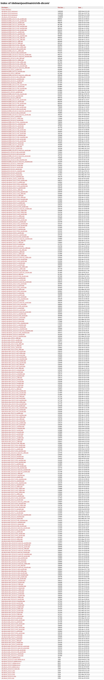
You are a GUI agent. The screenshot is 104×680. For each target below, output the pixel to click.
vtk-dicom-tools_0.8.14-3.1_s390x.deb (13, 597)
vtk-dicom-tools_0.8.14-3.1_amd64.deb (13, 496)
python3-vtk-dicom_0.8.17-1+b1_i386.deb (14, 240)
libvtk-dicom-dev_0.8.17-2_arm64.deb (12, 385)
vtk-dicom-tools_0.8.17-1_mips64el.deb (13, 484)
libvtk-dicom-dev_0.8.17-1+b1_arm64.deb (14, 409)
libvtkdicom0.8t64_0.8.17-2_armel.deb (13, 144)
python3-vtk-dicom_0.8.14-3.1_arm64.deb (14, 280)
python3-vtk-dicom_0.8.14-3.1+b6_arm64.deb (15, 270)
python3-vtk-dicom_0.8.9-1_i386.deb (12, 190)
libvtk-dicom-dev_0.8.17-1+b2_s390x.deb (13, 353)
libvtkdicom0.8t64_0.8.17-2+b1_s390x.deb (14, 64)
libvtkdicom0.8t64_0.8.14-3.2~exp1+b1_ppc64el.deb (17, 56)
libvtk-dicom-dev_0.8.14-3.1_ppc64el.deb (13, 580)
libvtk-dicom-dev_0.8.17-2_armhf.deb (12, 372)
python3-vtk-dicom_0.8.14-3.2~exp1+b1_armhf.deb (16, 302)
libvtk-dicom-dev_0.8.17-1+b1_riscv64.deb (14, 411)
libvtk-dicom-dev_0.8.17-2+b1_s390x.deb (13, 402)
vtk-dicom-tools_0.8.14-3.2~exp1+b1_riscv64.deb (16, 528)
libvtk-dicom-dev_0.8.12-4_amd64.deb (13, 606)
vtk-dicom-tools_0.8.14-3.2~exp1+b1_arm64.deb (16, 552)
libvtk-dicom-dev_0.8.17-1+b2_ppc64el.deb (14, 357)
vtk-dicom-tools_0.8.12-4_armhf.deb (12, 618)
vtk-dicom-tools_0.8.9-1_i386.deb (11, 338)
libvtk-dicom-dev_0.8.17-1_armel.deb (12, 436)
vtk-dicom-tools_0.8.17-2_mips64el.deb (13, 481)
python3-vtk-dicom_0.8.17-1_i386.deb (12, 242)
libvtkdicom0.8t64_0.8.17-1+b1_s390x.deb (14, 47)
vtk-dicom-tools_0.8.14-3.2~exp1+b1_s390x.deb (15, 501)
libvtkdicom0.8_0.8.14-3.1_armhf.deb (12, 167)
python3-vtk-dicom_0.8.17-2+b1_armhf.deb (14, 287)
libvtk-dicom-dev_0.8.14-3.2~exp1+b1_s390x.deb (16, 563)
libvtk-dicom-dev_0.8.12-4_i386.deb (12, 614)
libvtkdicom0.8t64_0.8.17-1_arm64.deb (13, 105)
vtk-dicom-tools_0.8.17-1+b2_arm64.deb (13, 530)
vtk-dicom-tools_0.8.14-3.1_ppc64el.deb (13, 475)
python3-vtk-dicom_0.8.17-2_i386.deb (12, 195)
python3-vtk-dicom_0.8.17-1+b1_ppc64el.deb (15, 223)
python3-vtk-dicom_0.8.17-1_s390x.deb (13, 253)
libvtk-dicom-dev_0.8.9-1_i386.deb (11, 640)
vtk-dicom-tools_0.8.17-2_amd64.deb (12, 413)
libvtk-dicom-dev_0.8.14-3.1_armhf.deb (13, 593)
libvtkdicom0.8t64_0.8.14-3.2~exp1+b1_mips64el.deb (17, 161)
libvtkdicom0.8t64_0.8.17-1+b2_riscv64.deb (14, 88)
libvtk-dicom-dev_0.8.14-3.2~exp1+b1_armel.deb (16, 556)
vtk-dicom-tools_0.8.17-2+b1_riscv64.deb (13, 507)
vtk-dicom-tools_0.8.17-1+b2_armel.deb (13, 623)
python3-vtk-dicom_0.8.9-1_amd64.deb (13, 178)
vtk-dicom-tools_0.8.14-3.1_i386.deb (12, 473)
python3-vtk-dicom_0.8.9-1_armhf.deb (12, 246)
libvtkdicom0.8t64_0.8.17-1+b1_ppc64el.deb (14, 35)
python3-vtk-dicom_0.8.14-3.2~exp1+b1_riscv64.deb (17, 272)
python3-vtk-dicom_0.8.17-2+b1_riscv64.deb (14, 231)
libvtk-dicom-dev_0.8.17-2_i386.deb (12, 377)
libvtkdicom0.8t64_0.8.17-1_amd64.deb (13, 32)
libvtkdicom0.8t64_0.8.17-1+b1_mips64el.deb (15, 122)
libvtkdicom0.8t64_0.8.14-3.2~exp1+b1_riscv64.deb (16, 111)
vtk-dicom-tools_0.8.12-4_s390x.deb (12, 539)
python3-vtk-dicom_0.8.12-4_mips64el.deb (14, 336)
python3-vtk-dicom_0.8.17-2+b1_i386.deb (14, 197)
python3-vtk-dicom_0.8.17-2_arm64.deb (13, 218)
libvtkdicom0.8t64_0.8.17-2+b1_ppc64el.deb (14, 28)
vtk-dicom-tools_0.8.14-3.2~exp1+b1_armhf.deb (15, 646)
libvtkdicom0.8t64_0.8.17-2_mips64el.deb (14, 135)
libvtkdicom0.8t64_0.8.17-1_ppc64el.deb (13, 34)
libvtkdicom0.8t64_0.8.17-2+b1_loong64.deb (14, 66)
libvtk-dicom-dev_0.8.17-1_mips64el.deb (13, 428)
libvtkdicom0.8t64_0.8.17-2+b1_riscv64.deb (14, 94)
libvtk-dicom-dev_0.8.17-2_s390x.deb (12, 387)
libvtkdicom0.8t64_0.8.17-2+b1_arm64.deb (14, 107)
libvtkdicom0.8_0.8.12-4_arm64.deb (12, 148)
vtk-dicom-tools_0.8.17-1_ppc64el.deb (13, 464)
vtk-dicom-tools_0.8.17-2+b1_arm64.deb (13, 535)
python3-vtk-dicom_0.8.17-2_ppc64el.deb (13, 188)
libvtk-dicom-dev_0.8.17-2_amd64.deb (13, 383)
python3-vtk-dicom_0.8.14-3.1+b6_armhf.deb (15, 306)
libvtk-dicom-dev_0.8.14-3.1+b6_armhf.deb (14, 561)
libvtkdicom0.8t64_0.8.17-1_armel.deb (13, 143)
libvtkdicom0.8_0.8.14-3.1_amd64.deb (13, 81)
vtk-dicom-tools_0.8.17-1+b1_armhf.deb (13, 633)
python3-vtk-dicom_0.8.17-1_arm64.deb (13, 265)
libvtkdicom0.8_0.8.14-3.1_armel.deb (12, 165)
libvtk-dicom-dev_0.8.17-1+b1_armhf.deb (13, 424)
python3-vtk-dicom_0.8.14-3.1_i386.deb (13, 252)
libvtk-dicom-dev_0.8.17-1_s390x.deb (12, 439)
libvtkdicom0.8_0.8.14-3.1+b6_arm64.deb (14, 112)
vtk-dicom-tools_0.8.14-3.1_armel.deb (12, 655)
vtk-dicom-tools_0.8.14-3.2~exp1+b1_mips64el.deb (16, 514)
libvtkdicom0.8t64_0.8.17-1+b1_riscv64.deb (14, 84)
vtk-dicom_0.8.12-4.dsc (8, 674)
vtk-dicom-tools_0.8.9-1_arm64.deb (12, 342)
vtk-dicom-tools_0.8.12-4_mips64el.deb (13, 516)
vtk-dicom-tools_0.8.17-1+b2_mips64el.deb (14, 479)
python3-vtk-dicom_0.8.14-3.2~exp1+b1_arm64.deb (16, 282)
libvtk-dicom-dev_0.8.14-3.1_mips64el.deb (14, 586)
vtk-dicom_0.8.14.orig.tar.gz (10, 13)
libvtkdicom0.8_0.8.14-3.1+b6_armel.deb (13, 154)
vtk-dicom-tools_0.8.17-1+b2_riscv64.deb (13, 498)
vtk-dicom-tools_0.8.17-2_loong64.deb (13, 509)
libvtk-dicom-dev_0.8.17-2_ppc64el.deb (13, 375)
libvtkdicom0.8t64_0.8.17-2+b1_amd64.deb (14, 20)
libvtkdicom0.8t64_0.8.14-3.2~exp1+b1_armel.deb (16, 156)
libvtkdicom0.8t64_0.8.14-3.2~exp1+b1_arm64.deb (16, 114)
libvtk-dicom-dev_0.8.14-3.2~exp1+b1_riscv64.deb (16, 567)
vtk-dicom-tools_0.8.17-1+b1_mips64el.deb (14, 483)
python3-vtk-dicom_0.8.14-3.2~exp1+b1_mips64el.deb (17, 330)
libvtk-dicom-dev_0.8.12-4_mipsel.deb (12, 616)
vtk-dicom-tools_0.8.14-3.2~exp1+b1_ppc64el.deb (16, 469)
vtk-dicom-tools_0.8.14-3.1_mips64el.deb (13, 522)
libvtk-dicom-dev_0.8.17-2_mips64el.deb (13, 374)
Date (79, 7)
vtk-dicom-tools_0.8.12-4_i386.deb (11, 454)
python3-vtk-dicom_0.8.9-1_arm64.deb (13, 233)
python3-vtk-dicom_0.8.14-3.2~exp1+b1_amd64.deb (17, 208)
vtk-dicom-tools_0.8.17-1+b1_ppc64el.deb (14, 460)
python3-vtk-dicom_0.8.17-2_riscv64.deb (13, 227)
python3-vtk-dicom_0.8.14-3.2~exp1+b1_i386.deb (16, 248)
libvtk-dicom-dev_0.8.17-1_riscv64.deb (13, 432)
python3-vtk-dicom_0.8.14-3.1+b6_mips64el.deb (15, 332)
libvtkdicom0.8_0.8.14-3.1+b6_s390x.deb (13, 77)
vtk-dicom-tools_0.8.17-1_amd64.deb (12, 449)
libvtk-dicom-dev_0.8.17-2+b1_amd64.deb (14, 391)
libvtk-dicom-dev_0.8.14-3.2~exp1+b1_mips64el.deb (17, 554)
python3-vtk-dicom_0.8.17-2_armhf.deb (13, 285)
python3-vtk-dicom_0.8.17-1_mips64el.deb (14, 325)
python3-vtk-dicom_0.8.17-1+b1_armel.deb (14, 304)
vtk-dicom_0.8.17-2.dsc (8, 672)
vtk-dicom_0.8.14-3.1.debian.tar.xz (11, 661)
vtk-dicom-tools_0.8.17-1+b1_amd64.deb (13, 447)
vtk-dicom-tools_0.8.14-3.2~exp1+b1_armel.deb (15, 648)
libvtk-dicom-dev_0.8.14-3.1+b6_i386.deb (13, 565)
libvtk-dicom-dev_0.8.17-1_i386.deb (12, 441)
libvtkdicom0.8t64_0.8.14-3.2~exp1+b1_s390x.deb (16, 75)
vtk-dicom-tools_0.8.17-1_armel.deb (12, 637)
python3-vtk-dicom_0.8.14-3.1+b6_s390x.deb (15, 266)
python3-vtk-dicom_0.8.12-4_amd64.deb (13, 244)
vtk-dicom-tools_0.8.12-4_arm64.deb (12, 541)
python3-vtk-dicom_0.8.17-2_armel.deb (13, 293)
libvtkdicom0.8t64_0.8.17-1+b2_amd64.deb (14, 19)
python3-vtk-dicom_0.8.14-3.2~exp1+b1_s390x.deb (16, 257)
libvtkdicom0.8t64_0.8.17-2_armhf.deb (13, 126)
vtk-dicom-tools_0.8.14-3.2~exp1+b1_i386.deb (15, 452)
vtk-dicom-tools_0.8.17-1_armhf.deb (12, 631)
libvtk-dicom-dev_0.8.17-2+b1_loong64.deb (14, 404)
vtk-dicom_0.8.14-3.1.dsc (9, 676)
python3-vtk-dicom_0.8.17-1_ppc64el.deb (13, 229)
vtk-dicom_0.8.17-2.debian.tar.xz (11, 657)
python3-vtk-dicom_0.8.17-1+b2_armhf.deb (14, 283)
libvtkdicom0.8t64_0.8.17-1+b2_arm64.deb (14, 103)
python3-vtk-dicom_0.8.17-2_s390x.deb (13, 216)
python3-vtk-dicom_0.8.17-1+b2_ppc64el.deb (15, 186)
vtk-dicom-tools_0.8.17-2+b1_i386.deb (13, 349)
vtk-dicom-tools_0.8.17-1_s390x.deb (12, 494)
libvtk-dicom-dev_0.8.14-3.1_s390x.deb (13, 590)
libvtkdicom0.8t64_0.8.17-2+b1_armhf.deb (14, 141)
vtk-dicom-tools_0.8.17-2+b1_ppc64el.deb (14, 462)
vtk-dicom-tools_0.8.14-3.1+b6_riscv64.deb (14, 526)
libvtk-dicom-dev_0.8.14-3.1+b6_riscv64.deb (14, 573)
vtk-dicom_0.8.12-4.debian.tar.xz (11, 665)
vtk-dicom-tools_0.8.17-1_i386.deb (11, 389)
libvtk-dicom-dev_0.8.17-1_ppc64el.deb (13, 426)
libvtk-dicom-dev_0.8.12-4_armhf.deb (12, 603)
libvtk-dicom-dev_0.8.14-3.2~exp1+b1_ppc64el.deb (16, 543)
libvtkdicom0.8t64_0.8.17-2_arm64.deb (13, 101)
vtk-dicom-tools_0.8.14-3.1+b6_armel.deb (14, 650)
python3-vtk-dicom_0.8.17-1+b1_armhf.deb (14, 297)
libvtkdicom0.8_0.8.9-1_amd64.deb (12, 69)
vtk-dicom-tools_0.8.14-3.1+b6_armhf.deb (14, 652)
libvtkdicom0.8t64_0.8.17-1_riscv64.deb (13, 86)
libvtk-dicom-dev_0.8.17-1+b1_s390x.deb (13, 417)
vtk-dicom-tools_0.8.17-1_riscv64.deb (12, 513)
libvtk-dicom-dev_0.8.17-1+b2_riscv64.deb (14, 362)
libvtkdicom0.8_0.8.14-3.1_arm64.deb (12, 120)
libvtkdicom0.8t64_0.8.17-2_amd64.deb (13, 22)
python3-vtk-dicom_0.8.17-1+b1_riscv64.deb (14, 259)
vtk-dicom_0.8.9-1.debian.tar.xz (11, 667)
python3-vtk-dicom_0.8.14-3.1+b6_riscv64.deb (15, 276)
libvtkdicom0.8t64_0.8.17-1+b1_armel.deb (14, 139)
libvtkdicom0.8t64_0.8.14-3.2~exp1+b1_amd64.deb (16, 54)
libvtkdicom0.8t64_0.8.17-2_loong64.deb (13, 71)
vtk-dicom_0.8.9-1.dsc (8, 678)
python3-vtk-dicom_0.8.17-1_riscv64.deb (13, 263)
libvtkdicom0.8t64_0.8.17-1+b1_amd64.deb (14, 30)
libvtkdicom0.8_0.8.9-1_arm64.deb (11, 116)
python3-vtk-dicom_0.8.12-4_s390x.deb (13, 289)
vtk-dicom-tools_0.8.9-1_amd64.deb (12, 340)
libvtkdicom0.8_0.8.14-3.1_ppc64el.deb (13, 79)
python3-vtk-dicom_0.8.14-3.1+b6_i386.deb (14, 250)
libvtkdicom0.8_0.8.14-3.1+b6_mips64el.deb (14, 159)
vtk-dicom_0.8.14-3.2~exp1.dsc (11, 668)
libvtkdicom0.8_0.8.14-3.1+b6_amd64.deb (14, 49)
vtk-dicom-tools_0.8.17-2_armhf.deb (12, 622)
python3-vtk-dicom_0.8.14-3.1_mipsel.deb (14, 327)
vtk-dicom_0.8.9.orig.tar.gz (9, 17)
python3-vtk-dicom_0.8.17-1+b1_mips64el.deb (15, 323)
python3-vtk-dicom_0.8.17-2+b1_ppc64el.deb (15, 191)
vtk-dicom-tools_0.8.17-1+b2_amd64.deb (13, 406)
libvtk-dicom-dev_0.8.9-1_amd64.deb (12, 642)
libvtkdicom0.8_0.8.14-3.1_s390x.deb (12, 118)
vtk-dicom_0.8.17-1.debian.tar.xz (11, 663)
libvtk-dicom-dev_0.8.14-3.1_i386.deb (12, 584)
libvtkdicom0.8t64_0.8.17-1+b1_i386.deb (13, 39)
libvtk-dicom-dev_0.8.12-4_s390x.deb (12, 608)
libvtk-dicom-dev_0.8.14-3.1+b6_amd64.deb (14, 576)
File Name (5, 7)
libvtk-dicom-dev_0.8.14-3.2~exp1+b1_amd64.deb (16, 545)
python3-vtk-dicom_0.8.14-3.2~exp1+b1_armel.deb (16, 312)
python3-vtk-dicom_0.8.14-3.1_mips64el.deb (14, 329)
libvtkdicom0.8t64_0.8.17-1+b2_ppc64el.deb (14, 26)
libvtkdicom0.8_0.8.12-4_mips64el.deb (13, 176)
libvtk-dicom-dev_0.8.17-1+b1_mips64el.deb (14, 407)
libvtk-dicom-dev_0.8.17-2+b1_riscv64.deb (14, 392)
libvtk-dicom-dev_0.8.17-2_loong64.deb (13, 370)
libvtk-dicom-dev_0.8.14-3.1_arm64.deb (13, 582)
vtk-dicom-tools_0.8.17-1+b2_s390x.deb (13, 488)
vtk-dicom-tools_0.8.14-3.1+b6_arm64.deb (14, 578)
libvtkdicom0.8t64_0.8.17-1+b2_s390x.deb (14, 62)
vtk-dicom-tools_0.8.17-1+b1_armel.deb (13, 629)
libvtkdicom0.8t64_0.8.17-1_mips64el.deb (14, 124)
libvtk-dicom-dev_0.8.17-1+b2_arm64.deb (14, 351)
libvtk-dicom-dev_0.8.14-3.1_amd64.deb (13, 595)
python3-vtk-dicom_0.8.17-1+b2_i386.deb (14, 193)
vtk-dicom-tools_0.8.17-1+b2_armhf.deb (13, 620)
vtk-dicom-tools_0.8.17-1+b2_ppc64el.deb (14, 451)
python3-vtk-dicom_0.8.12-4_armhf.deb (13, 319)
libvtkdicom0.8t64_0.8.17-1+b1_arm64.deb (14, 99)
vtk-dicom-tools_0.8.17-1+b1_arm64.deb (13, 533)
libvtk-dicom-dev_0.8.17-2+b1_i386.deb (13, 396)
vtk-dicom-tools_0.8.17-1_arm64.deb (12, 537)
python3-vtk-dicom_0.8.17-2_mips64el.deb (14, 313)
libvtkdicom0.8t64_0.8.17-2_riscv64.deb (13, 90)
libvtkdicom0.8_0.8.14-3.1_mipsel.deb (12, 163)
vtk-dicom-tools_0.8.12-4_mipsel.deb (12, 518)
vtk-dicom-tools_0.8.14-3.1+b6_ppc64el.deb (14, 467)
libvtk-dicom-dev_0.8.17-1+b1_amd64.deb (14, 422)
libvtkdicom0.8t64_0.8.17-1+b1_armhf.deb (14, 133)
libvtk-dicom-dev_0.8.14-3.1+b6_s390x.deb (14, 571)
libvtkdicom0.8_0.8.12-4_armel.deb (12, 173)
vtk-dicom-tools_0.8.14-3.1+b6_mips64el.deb (15, 520)
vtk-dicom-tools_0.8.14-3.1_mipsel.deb (13, 524)
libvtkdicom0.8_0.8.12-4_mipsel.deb (12, 174)
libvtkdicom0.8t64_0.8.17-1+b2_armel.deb (14, 131)
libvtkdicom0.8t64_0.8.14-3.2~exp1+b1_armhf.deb (16, 150)
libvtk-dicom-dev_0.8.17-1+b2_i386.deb (13, 364)
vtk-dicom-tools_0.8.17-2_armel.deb (12, 625)
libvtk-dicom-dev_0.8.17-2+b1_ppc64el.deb (14, 400)
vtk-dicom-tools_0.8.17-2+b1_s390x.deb (13, 492)
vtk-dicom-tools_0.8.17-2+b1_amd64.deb (13, 445)
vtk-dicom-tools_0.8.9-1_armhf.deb (12, 347)
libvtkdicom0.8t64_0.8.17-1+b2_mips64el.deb (15, 137)
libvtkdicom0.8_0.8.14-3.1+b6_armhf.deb (13, 152)
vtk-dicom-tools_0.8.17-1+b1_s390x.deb (13, 490)
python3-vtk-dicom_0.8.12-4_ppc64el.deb (13, 278)
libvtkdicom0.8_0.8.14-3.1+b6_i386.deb (13, 58)
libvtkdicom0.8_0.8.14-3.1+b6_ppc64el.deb (14, 52)
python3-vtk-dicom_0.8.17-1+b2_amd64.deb (14, 180)
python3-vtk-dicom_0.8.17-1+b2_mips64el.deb (15, 298)
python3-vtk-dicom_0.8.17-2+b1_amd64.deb (14, 184)
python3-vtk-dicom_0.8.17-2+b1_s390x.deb (14, 212)
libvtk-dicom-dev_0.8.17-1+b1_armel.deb (13, 421)
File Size (60, 7)
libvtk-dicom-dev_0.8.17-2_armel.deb (12, 379)
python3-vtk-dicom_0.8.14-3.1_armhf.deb (13, 310)
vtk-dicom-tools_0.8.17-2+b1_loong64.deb (14, 503)
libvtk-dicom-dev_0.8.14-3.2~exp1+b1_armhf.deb (16, 546)
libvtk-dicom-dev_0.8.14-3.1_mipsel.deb (13, 588)
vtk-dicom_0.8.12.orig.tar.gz (10, 15)
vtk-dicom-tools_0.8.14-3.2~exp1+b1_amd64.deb (16, 471)
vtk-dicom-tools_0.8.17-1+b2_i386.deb (13, 344)
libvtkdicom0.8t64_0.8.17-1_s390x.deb (13, 51)
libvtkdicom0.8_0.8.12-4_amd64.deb (12, 92)
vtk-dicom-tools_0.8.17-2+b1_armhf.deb (13, 627)
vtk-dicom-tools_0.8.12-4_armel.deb (12, 635)
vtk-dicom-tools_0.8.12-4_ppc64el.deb (13, 456)
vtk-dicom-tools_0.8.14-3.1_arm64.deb (13, 599)
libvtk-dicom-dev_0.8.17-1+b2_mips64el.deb (14, 359)
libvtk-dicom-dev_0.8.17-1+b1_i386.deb (13, 419)
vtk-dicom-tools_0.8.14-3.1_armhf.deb (12, 653)
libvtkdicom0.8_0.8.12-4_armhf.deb (12, 169)
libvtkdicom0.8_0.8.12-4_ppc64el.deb (12, 96)
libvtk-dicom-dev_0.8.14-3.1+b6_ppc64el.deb (15, 558)
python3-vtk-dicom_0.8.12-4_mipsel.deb (13, 334)
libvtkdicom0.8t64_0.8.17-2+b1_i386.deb (13, 45)
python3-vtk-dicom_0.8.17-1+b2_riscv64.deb (14, 225)
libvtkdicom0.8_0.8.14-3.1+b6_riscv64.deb (14, 109)
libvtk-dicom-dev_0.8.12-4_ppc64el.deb (13, 605)
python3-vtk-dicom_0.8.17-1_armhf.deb (13, 300)
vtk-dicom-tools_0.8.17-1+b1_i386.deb (13, 368)
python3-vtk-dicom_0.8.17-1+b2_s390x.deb (14, 210)
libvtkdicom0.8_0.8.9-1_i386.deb (11, 73)
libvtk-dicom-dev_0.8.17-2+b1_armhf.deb (13, 398)
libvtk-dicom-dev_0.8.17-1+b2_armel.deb (13, 355)
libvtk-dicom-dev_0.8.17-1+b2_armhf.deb (13, 366)
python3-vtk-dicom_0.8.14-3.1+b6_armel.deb (14, 315)
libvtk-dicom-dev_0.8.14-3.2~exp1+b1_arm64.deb (16, 550)
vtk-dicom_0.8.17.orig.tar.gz (10, 11)
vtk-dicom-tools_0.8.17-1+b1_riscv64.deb (13, 511)
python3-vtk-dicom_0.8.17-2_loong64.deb (14, 205)
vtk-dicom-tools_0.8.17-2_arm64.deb (12, 531)
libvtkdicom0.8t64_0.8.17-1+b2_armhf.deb (14, 129)
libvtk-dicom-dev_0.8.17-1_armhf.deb (12, 430)
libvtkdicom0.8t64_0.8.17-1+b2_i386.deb (13, 37)
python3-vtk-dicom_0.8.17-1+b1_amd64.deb (14, 201)
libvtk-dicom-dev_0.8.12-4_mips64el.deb (13, 601)
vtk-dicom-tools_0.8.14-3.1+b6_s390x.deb (14, 505)
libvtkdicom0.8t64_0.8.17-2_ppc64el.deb (13, 24)
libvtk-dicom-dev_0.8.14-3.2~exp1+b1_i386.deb (15, 548)
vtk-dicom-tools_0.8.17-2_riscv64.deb (12, 499)
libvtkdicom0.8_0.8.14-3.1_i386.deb (12, 82)
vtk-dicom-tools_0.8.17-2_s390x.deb (12, 486)
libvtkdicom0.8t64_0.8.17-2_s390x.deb (13, 60)
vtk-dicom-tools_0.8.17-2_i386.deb (11, 345)
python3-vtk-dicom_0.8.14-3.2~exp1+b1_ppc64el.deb (17, 238)
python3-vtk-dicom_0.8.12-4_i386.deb (12, 274)
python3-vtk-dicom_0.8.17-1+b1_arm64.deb (14, 261)
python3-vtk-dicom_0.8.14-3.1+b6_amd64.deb (15, 206)
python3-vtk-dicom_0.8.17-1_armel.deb (13, 308)
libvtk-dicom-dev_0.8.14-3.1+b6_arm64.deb (14, 569)
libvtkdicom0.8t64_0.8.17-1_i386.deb (12, 41)
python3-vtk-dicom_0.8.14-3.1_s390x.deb (13, 268)
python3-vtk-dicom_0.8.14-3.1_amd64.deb (14, 221)
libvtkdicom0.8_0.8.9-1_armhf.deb (11, 158)
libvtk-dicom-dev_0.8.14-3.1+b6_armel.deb (14, 560)
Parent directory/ (6, 9)
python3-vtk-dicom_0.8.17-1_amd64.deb (13, 203)
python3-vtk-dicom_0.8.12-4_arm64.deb (13, 295)
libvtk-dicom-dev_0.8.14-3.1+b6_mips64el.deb (15, 575)
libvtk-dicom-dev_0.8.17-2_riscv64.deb (13, 381)
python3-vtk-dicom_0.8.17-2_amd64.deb (13, 182)
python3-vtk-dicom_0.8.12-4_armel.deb (13, 321)
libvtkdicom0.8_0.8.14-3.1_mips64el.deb (13, 171)
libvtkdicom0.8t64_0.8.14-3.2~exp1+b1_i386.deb (16, 67)
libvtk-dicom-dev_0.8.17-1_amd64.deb (13, 437)
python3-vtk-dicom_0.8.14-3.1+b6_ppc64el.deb (15, 236)
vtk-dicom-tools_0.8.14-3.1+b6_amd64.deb (14, 466)
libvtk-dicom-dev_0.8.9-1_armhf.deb (12, 638)
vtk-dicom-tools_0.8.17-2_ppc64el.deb (13, 458)
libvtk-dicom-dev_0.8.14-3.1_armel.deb (13, 592)
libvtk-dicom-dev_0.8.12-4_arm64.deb (12, 610)
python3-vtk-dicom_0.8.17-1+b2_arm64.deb (14, 214)
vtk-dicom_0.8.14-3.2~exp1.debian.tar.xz (13, 659)
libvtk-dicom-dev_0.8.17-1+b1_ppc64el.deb (14, 415)
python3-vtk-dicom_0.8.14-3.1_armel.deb (13, 317)
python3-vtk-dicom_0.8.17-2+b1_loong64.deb (15, 199)
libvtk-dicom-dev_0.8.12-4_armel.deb (12, 612)
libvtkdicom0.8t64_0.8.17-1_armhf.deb (13, 127)
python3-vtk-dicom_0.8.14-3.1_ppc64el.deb (14, 235)
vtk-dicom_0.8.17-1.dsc (8, 670)
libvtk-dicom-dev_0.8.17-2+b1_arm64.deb (14, 394)
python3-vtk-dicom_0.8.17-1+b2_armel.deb (14, 291)
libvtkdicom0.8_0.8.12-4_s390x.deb (12, 146)
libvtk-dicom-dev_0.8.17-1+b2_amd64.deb (14, 360)
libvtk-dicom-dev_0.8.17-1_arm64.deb (12, 434)
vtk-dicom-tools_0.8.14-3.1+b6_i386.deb (13, 443)
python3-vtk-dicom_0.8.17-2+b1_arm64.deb (14, 220)
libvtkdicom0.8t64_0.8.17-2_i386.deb (12, 43)
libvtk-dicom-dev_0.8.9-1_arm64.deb (12, 644)
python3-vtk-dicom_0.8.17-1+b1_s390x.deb (14, 255)
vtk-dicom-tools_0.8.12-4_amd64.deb (12, 477)
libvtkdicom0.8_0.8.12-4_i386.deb (11, 97)
